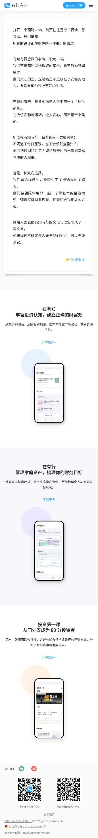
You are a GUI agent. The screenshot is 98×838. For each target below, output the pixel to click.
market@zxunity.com (36, 832)
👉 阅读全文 (75, 259)
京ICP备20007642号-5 (18, 821)
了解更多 (49, 499)
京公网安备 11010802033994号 (27, 826)
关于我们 (49, 814)
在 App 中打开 (74, 5)
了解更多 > (49, 342)
